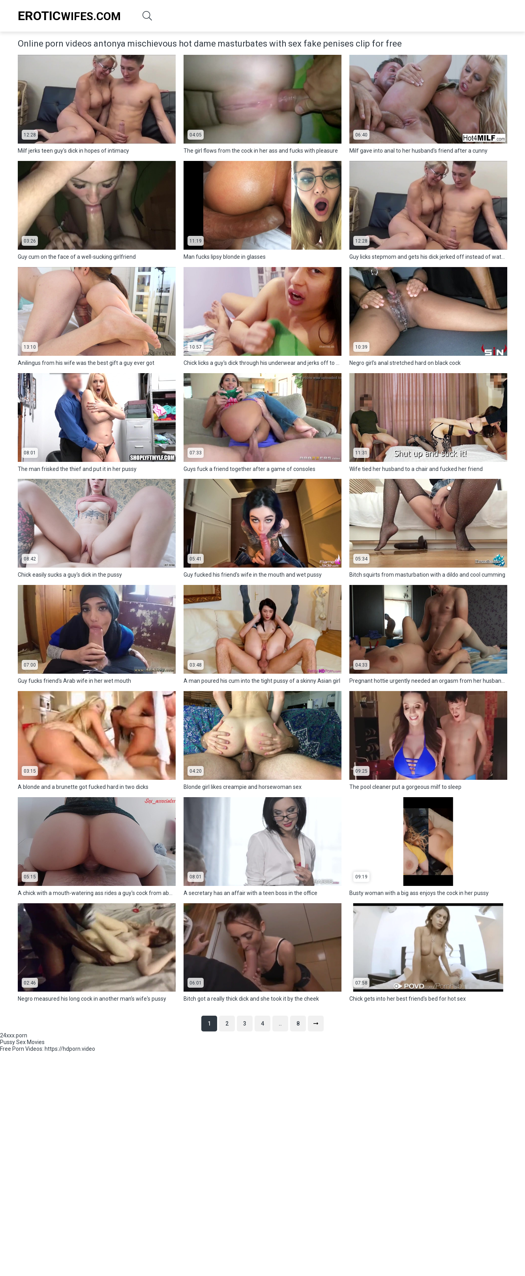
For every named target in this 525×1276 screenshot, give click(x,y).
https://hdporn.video (70, 1049)
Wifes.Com (69, 15)
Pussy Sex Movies (22, 1042)
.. (280, 1023)
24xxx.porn (13, 1035)
